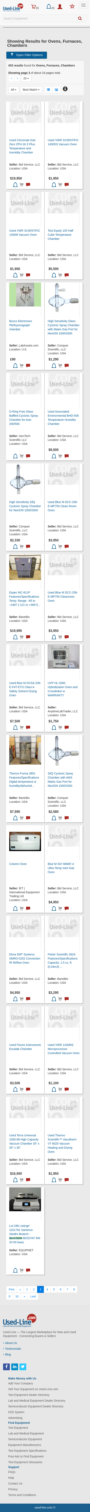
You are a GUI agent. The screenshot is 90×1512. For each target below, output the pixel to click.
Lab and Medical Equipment (26, 1433)
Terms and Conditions (22, 1495)
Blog (7, 1354)
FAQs (11, 1472)
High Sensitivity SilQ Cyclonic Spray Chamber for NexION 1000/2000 (25, 506)
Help (11, 1477)
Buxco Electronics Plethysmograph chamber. (20, 325)
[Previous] (20, 1289)
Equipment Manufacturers (24, 1445)
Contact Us (15, 1483)
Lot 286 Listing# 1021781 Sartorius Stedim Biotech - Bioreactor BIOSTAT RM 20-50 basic (24, 1234)
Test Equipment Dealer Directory (29, 1394)
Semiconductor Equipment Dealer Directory (35, 1406)
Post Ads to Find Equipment (26, 1456)
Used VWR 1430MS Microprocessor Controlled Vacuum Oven (64, 1049)
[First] (11, 1289)
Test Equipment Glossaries (25, 1462)
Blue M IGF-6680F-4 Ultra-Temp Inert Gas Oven (61, 868)
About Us (10, 1343)
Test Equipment (18, 1427)
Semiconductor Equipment (25, 1439)
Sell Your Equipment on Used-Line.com (33, 1389)
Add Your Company (20, 1383)
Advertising (15, 1417)
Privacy (13, 1489)
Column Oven (18, 864)
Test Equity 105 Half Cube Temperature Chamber (60, 234)
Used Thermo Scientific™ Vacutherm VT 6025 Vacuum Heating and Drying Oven (62, 1143)
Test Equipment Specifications (27, 1450)
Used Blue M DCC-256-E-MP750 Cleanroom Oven (63, 596)
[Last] (33, 1296)
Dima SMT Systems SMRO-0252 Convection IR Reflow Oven (24, 958)
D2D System (16, 1412)
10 (17, 1296)
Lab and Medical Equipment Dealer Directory (36, 1400)
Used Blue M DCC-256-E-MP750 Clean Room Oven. (63, 506)
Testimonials (12, 1348)
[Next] (24, 1296)
